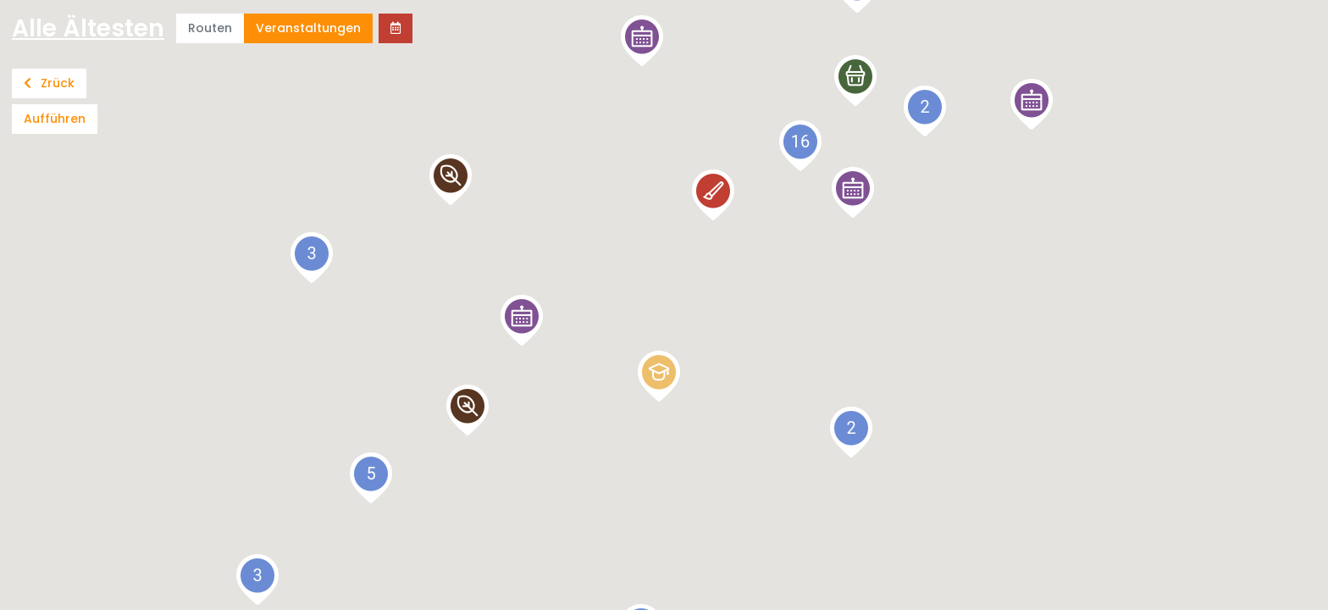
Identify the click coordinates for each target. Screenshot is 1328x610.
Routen (210, 27)
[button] (1031, 104)
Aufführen (55, 118)
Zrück (49, 83)
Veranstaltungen (308, 27)
